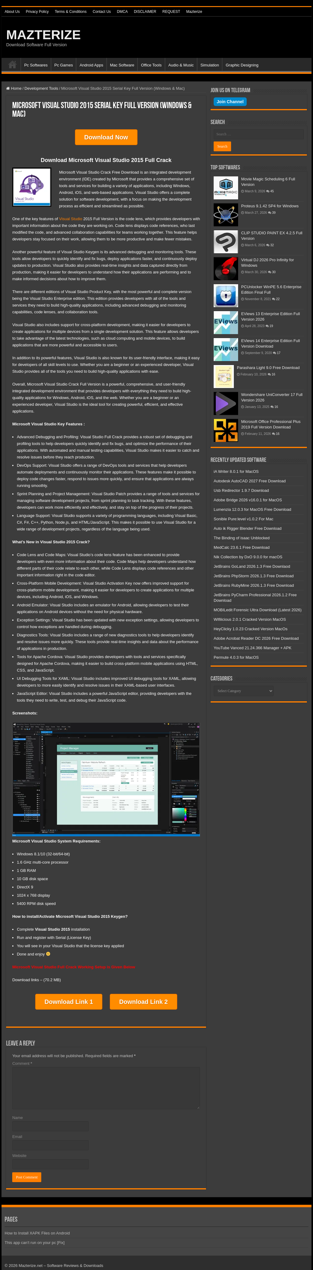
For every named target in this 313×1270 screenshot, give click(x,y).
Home (12, 64)
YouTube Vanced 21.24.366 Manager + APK (252, 648)
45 (272, 191)
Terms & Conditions (71, 11)
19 (271, 326)
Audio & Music (181, 65)
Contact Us (102, 11)
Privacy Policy (37, 11)
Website (19, 1150)
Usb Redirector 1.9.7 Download (241, 490)
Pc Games (63, 65)
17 (279, 353)
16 (273, 374)
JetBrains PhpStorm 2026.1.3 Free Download (254, 576)
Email (17, 1131)
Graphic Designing (242, 65)
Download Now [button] (106, 136)
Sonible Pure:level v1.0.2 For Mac (243, 519)
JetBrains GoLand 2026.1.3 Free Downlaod (252, 566)
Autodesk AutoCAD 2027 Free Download (250, 481)
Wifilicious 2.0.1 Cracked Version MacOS (250, 619)
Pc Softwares (36, 65)
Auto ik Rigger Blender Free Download (248, 528)
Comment (22, 1058)
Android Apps (91, 65)
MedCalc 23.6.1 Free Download (242, 547)
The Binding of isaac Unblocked (242, 538)
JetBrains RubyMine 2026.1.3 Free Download (254, 585)
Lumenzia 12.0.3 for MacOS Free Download (252, 509)
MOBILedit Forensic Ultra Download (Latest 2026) (258, 610)
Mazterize (194, 11)
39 (274, 212)
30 (274, 272)
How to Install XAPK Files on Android (37, 1227)
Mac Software (122, 65)
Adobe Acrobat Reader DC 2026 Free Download (256, 638)
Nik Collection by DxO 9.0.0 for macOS (248, 557)
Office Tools (151, 65)
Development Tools (41, 88)
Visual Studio (70, 216)
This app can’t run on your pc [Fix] (34, 1237)
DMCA (122, 11)
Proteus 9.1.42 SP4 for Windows (270, 206)
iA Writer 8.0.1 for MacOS (236, 471)
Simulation (210, 65)
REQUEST (171, 11)
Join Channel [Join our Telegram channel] (230, 101)
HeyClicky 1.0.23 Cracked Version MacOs (250, 629)
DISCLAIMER (145, 11)
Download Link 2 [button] (143, 997)
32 (272, 245)
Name (17, 1112)
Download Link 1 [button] (69, 997)
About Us (12, 11)
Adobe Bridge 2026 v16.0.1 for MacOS (248, 500)
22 (278, 299)
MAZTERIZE (43, 34)
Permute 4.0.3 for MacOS (236, 657)
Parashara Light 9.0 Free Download (268, 367)
